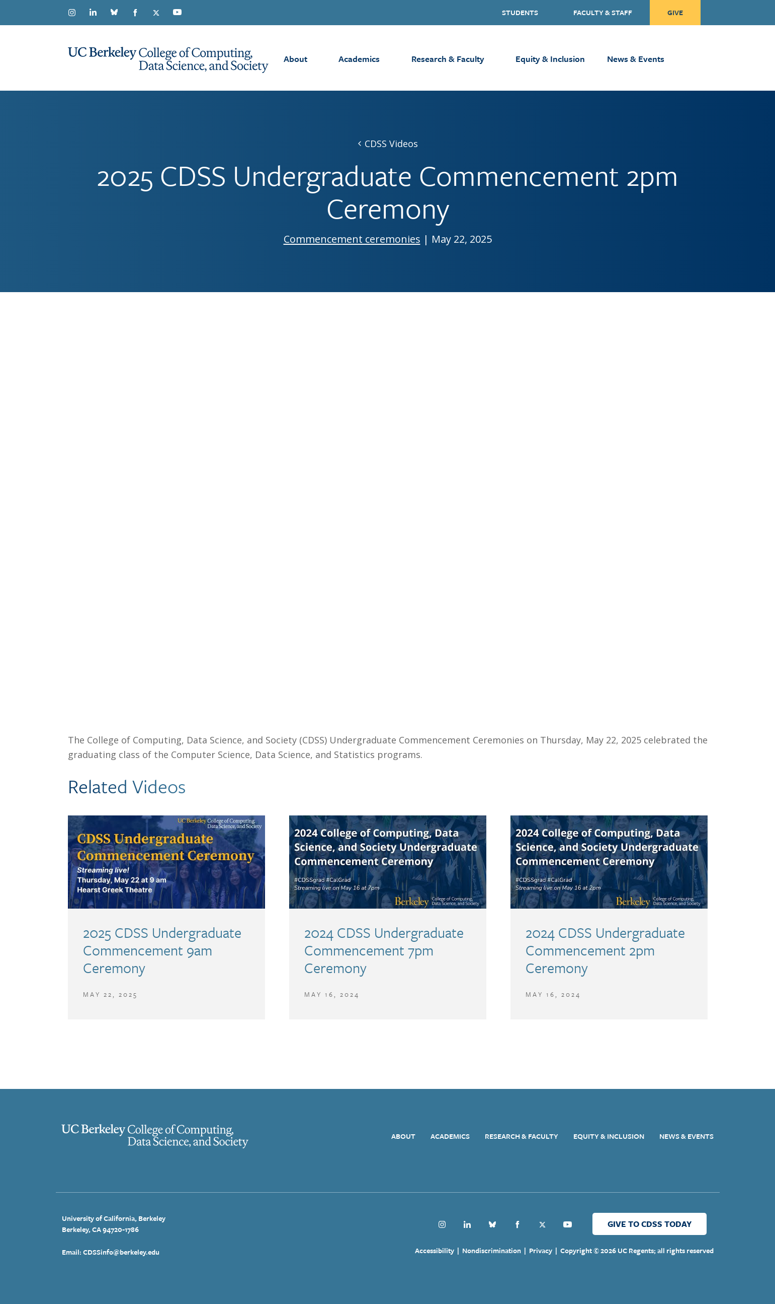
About (295, 58)
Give (675, 12)
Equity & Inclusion (550, 58)
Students (520, 12)
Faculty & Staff (602, 12)
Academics (359, 58)
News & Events (635, 58)
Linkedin (93, 12)
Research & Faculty (447, 58)
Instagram (71, 12)
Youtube (177, 12)
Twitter (156, 12)
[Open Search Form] (715, 58)
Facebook (135, 12)
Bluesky (114, 12)
